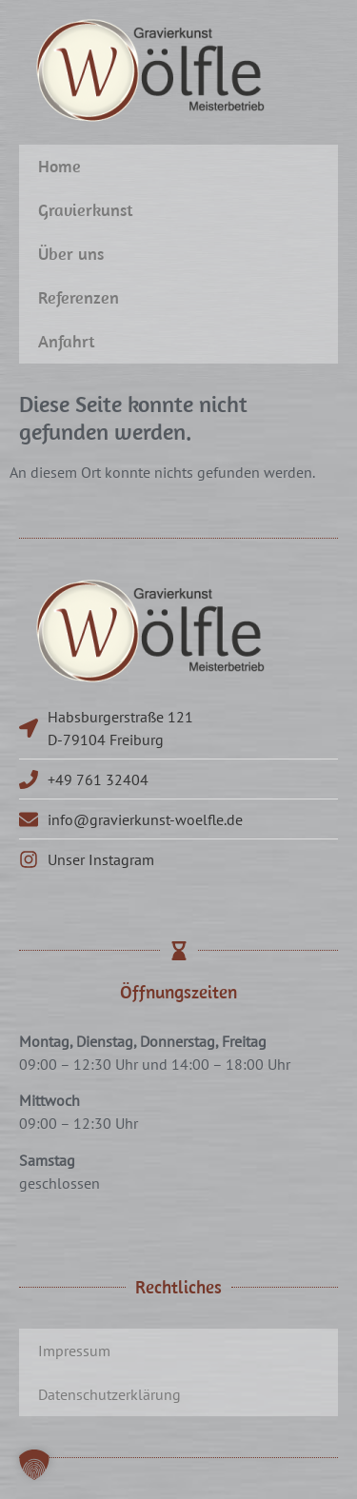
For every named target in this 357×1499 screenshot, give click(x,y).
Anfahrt (66, 341)
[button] (34, 1464)
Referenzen (78, 297)
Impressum (74, 1350)
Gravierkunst (85, 210)
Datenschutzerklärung (109, 1394)
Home (59, 166)
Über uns (71, 254)
